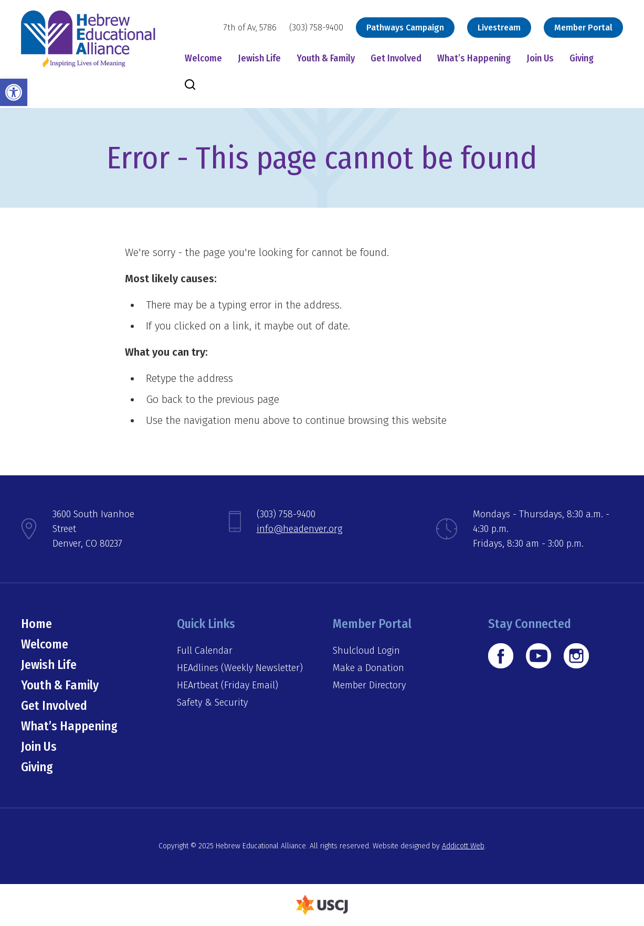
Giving (581, 58)
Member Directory (369, 685)
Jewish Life (259, 58)
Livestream (499, 28)
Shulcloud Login (366, 650)
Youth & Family (326, 58)
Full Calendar (205, 650)
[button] (13, 92)
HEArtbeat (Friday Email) (227, 685)
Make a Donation (368, 668)
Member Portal (583, 28)
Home (36, 623)
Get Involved (396, 58)
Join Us (540, 58)
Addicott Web (463, 846)
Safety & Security (212, 702)
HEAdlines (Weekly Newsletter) (240, 668)
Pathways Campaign (405, 28)
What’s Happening (474, 58)
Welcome (203, 58)
